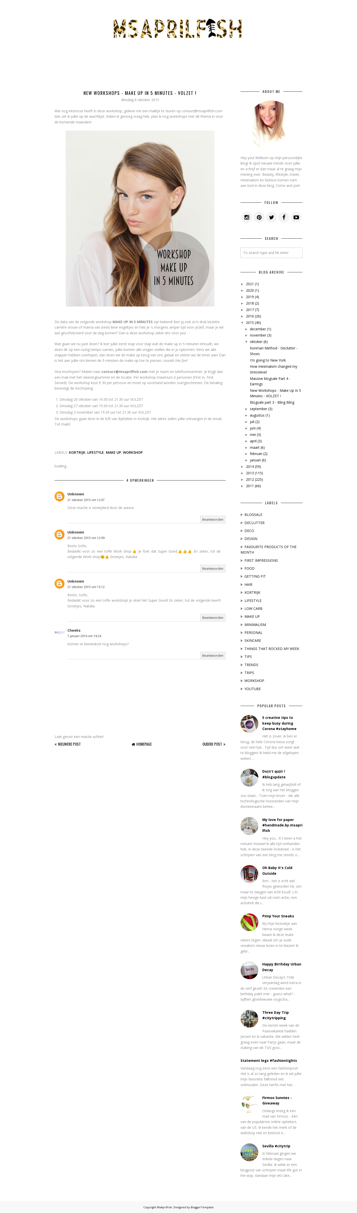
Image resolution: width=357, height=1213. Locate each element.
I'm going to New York (268, 360)
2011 (250, 485)
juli (252, 421)
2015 (250, 322)
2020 (250, 290)
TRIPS (249, 672)
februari (256, 453)
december (258, 329)
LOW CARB (253, 608)
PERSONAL (253, 632)
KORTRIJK (77, 452)
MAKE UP (113, 452)
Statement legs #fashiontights (268, 1060)
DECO (249, 530)
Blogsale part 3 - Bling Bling (272, 402)
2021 (250, 284)
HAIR (248, 584)
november (258, 335)
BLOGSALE (253, 514)
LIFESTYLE (95, 452)
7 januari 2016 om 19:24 (84, 636)
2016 (250, 316)
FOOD (249, 568)
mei (253, 434)
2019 (250, 296)
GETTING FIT (255, 576)
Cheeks (74, 630)
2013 (250, 473)
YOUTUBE (252, 688)
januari (255, 460)
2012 (250, 479)
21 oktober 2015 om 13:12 (86, 587)
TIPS (248, 656)
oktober (256, 341)
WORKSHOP (133, 452)
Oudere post (212, 744)
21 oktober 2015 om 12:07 (86, 500)
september (258, 408)
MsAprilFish (164, 1207)
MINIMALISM (255, 624)
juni (253, 428)
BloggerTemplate (202, 1207)
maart (255, 447)
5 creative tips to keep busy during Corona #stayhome (279, 723)
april (253, 441)
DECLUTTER (254, 522)
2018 (250, 303)
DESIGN (250, 538)
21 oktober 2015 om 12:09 (86, 538)
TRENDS (251, 664)
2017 (250, 309)
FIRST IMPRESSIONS (261, 560)
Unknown (75, 494)
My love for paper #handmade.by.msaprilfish (282, 825)
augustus (257, 415)
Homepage (144, 744)
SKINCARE (252, 640)
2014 (250, 466)
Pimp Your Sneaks (278, 916)
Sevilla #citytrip (276, 1146)
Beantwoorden (212, 519)
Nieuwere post (69, 744)
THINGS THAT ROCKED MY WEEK (271, 648)
